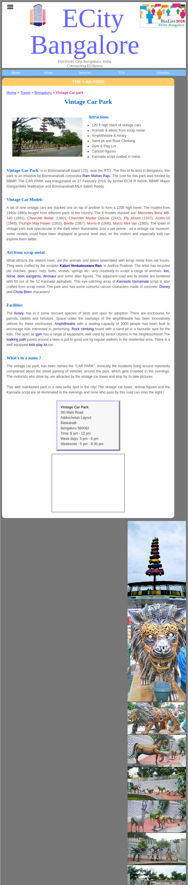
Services (85, 73)
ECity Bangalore (85, 32)
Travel (25, 93)
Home (16, 73)
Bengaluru (43, 93)
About (48, 73)
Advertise (163, 73)
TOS (121, 73)
